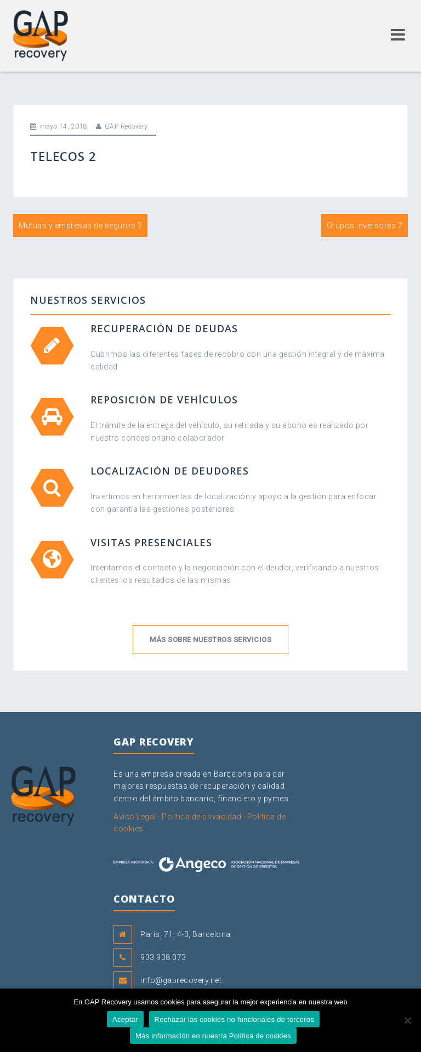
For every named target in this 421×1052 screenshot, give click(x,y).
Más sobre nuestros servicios (210, 639)
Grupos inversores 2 (365, 225)
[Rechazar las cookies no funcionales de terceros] (407, 1020)
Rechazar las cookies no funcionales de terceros (234, 1019)
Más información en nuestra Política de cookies (213, 1036)
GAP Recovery (126, 126)
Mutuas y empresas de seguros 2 (80, 225)
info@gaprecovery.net (180, 980)
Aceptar (125, 1019)
